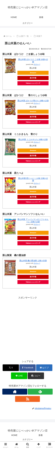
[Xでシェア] (11, 367)
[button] (36, 375)
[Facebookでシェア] (27, 367)
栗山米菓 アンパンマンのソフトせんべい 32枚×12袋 (33, 220)
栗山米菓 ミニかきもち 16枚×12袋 (33, 139)
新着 (41, 435)
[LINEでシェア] (19, 375)
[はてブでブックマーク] (44, 367)
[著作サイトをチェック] (14, 392)
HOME (14, 435)
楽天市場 (33, 78)
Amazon (33, 73)
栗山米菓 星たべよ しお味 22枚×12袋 (33, 179)
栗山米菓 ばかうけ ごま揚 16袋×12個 (33, 60)
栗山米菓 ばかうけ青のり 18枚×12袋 (33, 100)
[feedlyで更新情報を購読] (40, 392)
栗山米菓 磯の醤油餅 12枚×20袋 (33, 260)
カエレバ (37, 64)
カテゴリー (27, 439)
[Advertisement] (27, 327)
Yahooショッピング (33, 83)
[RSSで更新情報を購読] (27, 399)
